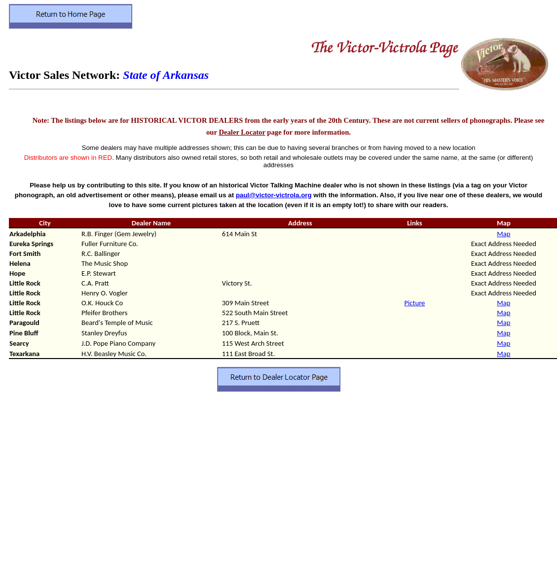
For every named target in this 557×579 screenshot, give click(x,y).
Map (503, 233)
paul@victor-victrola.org (274, 195)
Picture (414, 302)
